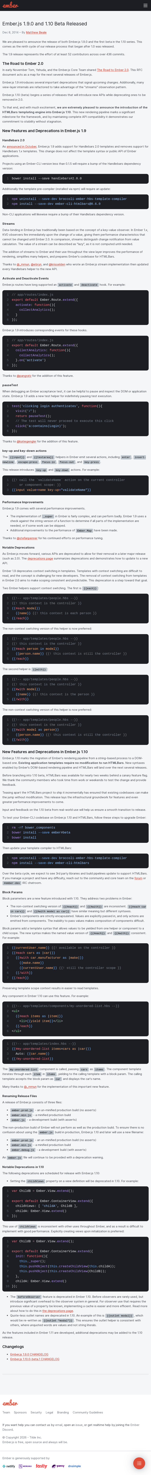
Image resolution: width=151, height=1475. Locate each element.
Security (36, 1412)
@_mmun (23, 264)
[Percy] (58, 1468)
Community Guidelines (88, 1412)
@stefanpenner (27, 538)
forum (138, 878)
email (58, 1425)
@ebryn (36, 264)
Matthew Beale (36, 32)
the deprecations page (57, 1311)
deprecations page (40, 558)
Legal (49, 1412)
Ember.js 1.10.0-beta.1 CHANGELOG (34, 1359)
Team (6, 1412)
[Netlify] (9, 1468)
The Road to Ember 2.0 (113, 70)
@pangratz (24, 376)
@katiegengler (26, 441)
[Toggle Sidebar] (139, 1463)
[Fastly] (42, 1468)
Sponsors (20, 1412)
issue (79, 1425)
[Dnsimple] (74, 1468)
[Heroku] (25, 1468)
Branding (63, 1412)
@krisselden (57, 264)
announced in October (21, 146)
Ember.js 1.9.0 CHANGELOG (29, 1354)
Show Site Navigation (145, 5)
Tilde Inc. (35, 1437)
